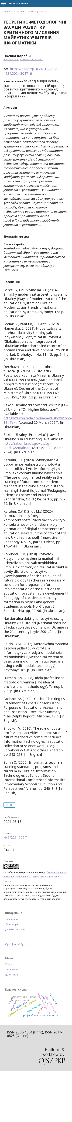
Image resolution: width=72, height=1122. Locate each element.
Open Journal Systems (17, 944)
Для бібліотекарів (15, 929)
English (9, 964)
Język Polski (11, 974)
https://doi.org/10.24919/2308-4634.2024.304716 (31, 71)
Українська (11, 969)
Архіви (20, 11)
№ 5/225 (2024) (35, 11)
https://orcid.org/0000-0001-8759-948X (23, 59)
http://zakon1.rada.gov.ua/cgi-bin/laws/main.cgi (27, 445)
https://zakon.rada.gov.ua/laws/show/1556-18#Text (38, 420)
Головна (8, 11)
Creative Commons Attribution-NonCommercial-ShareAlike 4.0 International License (35, 877)
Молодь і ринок (18, 3)
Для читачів (12, 919)
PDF (10, 805)
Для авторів (11, 924)
